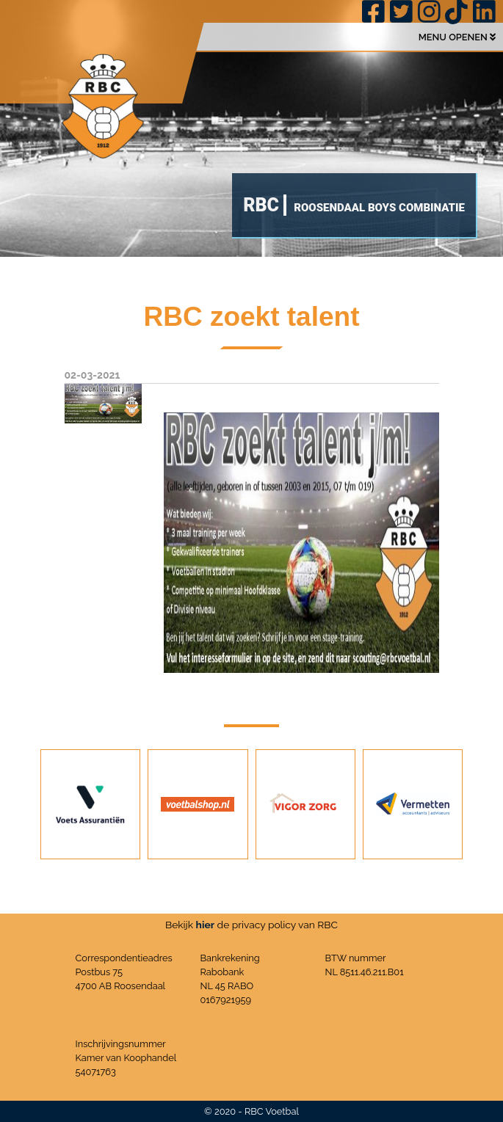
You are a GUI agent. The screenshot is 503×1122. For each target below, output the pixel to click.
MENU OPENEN (457, 37)
